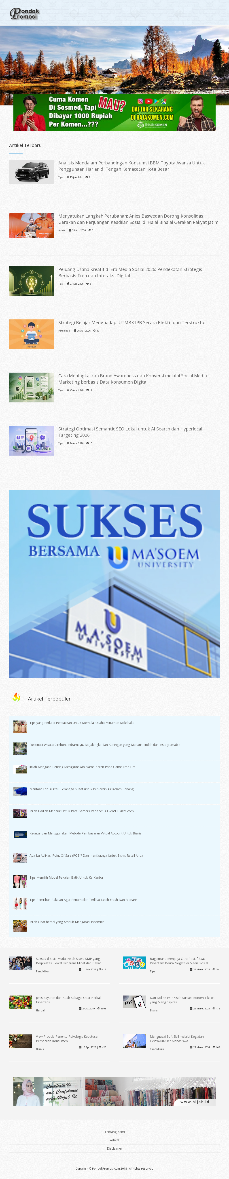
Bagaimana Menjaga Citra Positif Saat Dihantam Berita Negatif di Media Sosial (179, 960)
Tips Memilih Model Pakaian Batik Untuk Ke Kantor (66, 877)
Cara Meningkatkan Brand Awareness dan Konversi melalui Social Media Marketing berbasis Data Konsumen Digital (132, 379)
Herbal (40, 1010)
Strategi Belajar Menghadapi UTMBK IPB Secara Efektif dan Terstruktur (132, 322)
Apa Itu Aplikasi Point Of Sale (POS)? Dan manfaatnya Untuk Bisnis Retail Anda (86, 855)
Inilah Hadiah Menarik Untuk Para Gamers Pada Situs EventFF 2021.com (82, 811)
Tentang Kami (114, 1132)
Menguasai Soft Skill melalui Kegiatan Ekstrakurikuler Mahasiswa (177, 1038)
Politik (61, 230)
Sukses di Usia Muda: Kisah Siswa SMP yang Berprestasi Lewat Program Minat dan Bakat (68, 960)
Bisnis (154, 1010)
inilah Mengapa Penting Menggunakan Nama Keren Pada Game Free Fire (83, 767)
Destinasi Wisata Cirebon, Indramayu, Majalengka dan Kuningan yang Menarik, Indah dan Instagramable (105, 744)
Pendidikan (64, 330)
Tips (60, 177)
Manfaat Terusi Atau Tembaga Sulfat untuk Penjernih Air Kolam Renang (82, 789)
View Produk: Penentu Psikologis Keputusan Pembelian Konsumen (67, 1038)
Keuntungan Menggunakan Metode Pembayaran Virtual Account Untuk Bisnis (85, 833)
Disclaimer (114, 1148)
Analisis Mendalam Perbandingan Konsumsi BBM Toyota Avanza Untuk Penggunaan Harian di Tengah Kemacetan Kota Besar (131, 166)
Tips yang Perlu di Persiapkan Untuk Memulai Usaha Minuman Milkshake (82, 722)
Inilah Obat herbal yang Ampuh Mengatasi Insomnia (67, 922)
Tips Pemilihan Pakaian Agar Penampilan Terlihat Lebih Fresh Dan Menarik (83, 899)
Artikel (114, 1140)
